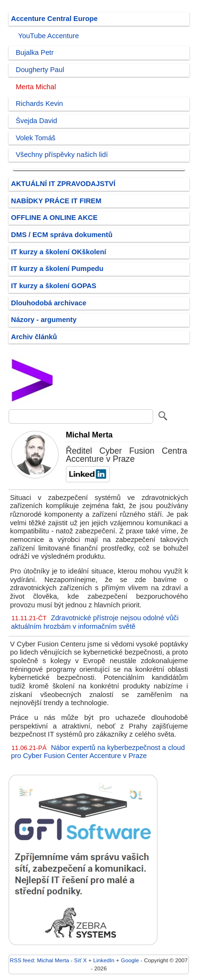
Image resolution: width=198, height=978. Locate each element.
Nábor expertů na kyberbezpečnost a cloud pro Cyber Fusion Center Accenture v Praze (98, 752)
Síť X (80, 960)
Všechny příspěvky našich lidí (62, 154)
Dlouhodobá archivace (48, 303)
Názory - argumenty (43, 319)
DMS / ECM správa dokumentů (62, 235)
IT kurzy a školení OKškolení (58, 252)
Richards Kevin (39, 103)
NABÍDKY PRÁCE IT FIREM (56, 201)
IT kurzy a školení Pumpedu (57, 268)
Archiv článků (34, 337)
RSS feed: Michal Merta (39, 960)
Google (130, 960)
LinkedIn (103, 960)
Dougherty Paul (40, 69)
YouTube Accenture (48, 36)
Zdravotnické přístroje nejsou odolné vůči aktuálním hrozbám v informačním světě (94, 622)
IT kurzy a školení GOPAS (53, 286)
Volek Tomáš (35, 138)
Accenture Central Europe (54, 18)
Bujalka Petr (34, 52)
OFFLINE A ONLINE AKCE (54, 217)
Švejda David (36, 121)
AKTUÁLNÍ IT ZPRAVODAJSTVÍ (63, 183)
